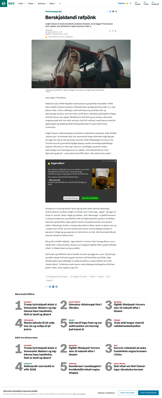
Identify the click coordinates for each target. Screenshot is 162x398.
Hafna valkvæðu (127, 393)
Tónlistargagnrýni (53, 12)
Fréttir (20, 3)
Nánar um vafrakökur (79, 394)
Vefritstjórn (49, 30)
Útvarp (30, 3)
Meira (52, 3)
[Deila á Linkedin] (116, 11)
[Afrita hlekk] (107, 11)
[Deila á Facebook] (110, 11)
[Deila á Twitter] (113, 11)
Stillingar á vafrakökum (106, 393)
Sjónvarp (41, 3)
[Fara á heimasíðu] (9, 3)
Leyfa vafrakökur (148, 393)
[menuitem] (21, 3)
